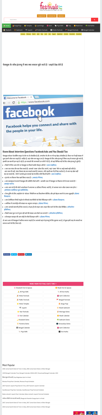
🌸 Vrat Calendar (19, 311)
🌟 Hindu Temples (19, 299)
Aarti (88, 156)
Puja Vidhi (90, 168)
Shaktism (86, 172)
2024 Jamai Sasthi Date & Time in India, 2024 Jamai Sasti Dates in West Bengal (26, 402)
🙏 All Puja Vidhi (19, 287)
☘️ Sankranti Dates (52, 315)
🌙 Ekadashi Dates (19, 315)
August (54, 34)
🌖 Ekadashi (7, 30)
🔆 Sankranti (18, 30)
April (38, 34)
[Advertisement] (36, 48)
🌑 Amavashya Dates (53, 319)
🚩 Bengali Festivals (71, 30)
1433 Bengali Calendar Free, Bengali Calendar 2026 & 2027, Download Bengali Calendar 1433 (30, 368)
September (59, 34)
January (23, 34)
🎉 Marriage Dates (53, 307)
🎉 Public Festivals (41, 30)
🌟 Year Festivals (19, 307)
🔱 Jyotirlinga (39, 26)
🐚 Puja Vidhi (59, 26)
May (42, 34)
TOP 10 (93, 172)
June (46, 34)
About (74, 215)
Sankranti (76, 172)
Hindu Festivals (78, 162)
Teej (74, 175)
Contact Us (51, 16)
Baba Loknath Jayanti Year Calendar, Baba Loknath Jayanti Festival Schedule (25, 390)
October (66, 34)
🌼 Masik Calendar (53, 311)
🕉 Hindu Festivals (56, 30)
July (50, 34)
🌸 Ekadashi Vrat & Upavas (19, 283)
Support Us (41, 16)
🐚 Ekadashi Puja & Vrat (81, 87)
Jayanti (89, 162)
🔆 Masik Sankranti (52, 303)
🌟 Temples (28, 26)
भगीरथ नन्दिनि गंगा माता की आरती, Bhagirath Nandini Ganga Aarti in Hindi (23, 394)
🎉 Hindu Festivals (19, 291)
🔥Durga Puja (16, 26)
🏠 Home (6, 26)
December (78, 34)
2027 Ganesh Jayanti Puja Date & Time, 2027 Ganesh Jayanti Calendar (23, 381)
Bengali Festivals (79, 159)
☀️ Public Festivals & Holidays (83, 102)
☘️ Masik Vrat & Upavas (81, 91)
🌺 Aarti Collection (53, 291)
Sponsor (61, 16)
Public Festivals (79, 168)
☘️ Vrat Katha (89, 26)
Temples (81, 175)
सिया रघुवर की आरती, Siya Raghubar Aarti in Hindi (16, 373)
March (33, 34)
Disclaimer (75, 221)
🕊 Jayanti (28, 30)
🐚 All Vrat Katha (53, 287)
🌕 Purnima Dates (19, 319)
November (72, 34)
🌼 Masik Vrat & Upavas (53, 283)
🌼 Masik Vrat (78, 26)
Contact (75, 218)
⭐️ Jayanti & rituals (79, 95)
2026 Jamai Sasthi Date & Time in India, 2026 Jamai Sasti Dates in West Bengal (26, 364)
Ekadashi (91, 159)
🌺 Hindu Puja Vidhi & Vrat (82, 98)
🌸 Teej (68, 26)
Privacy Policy (77, 224)
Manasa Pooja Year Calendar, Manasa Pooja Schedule (18, 377)
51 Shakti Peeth (78, 156)
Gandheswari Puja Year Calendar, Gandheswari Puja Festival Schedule (23, 385)
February (29, 34)
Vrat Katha (90, 175)
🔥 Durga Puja (53, 299)
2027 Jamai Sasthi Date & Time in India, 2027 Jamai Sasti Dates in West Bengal (26, 398)
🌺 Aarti (49, 26)
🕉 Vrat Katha (53, 327)
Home (74, 212)
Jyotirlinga (77, 165)
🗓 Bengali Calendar (87, 30)
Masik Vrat (87, 165)
